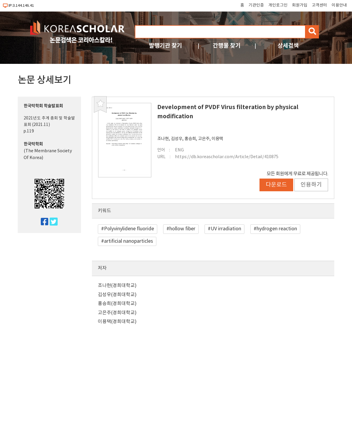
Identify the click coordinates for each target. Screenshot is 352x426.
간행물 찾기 (227, 45)
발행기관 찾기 (165, 45)
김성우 (176, 138)
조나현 (163, 138)
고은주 (204, 138)
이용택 (217, 138)
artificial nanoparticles (128, 241)
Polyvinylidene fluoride (129, 228)
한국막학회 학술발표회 (43, 105)
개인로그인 (278, 5)
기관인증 (256, 5)
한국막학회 (33, 144)
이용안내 (339, 5)
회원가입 (299, 5)
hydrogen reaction (277, 228)
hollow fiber (182, 228)
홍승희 (190, 138)
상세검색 (288, 45)
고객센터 (319, 5)
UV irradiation (226, 228)
